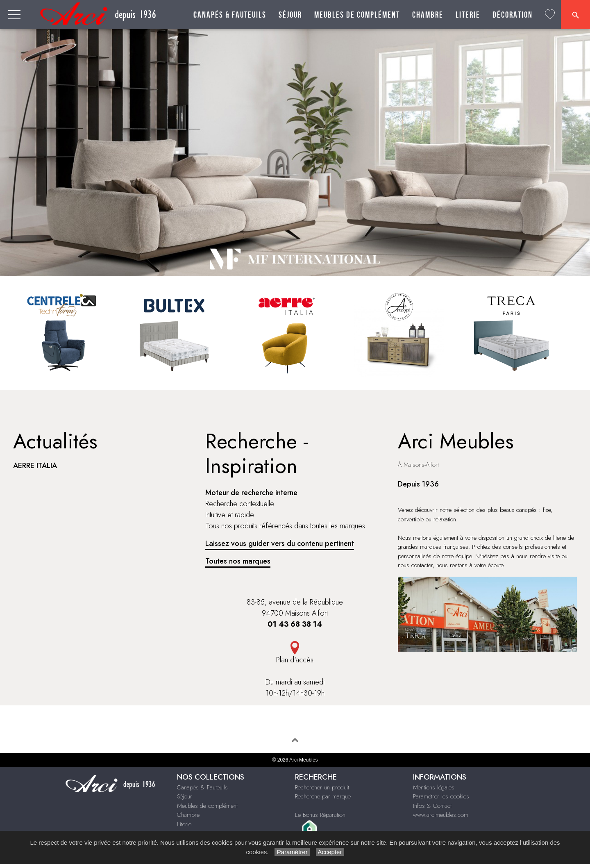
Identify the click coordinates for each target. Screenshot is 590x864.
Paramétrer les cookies (441, 796)
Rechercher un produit (322, 787)
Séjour (290, 15)
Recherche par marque (323, 796)
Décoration (512, 15)
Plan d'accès (294, 660)
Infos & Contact (432, 805)
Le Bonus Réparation (320, 814)
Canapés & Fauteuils (229, 15)
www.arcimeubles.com (440, 814)
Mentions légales (433, 787)
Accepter (330, 851)
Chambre (427, 15)
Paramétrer (292, 851)
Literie (468, 15)
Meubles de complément (357, 15)
